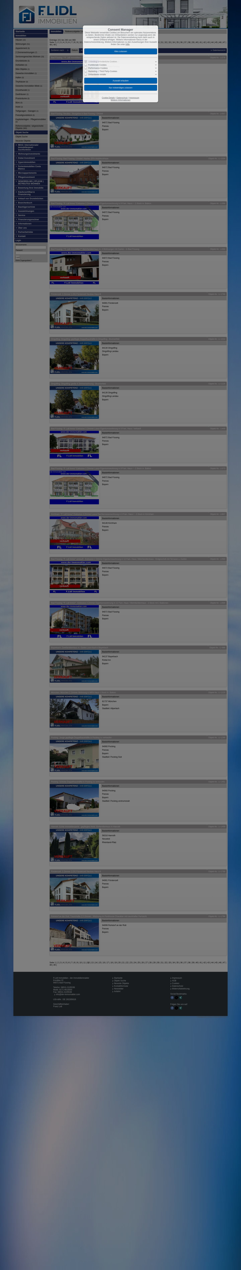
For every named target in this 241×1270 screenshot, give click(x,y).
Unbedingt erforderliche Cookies (102, 61)
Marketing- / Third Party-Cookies (102, 71)
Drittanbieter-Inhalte (97, 74)
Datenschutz (122, 98)
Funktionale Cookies (97, 65)
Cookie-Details (108, 98)
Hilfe (128, 44)
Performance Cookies (98, 68)
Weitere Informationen (120, 100)
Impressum (134, 98)
